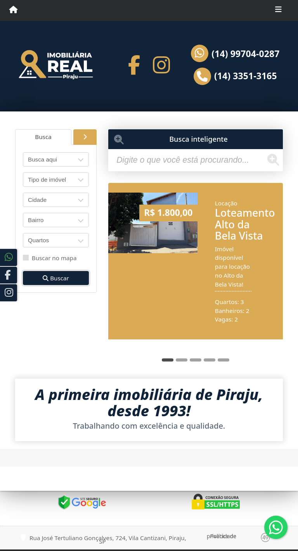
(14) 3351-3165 (245, 76)
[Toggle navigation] (278, 10)
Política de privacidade (221, 536)
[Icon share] (134, 65)
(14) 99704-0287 (245, 54)
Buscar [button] (56, 278)
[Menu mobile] (13, 10)
